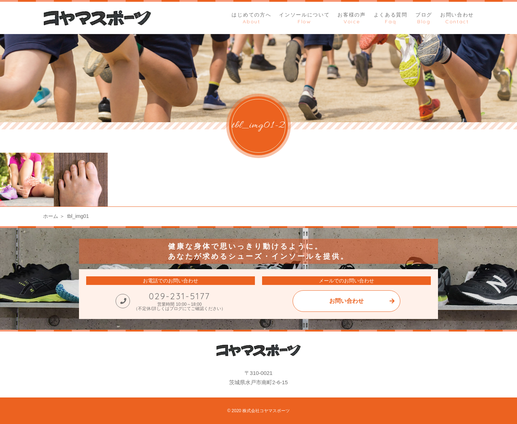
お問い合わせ (346, 301)
